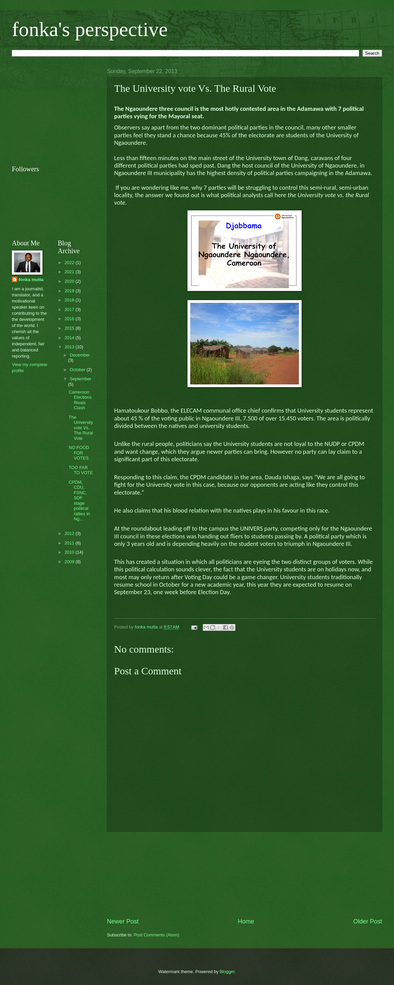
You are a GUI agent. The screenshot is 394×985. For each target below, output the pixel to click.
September (80, 378)
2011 (70, 543)
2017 (70, 309)
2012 (70, 533)
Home (246, 921)
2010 (70, 552)
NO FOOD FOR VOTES (79, 453)
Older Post (367, 921)
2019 (70, 290)
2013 (70, 346)
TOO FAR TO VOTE (81, 470)
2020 (70, 281)
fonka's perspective (90, 29)
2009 (70, 561)
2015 (70, 328)
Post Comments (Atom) (156, 934)
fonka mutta (31, 279)
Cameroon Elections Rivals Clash (80, 400)
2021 (70, 271)
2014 (70, 337)
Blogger (227, 971)
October (78, 369)
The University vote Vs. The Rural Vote (81, 428)
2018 (70, 300)
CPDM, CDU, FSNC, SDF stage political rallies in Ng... (79, 500)
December (80, 355)
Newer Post (123, 921)
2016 (70, 318)
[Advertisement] (245, 875)
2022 (70, 262)
